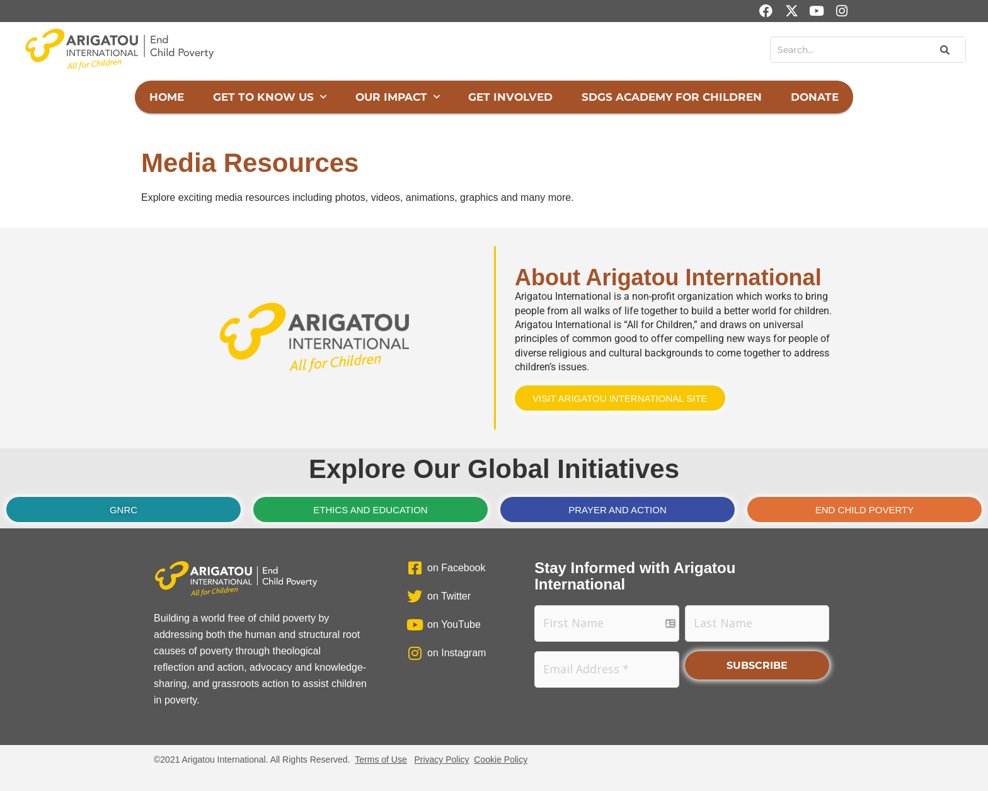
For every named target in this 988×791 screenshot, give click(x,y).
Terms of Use (380, 759)
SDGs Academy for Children (672, 97)
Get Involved (510, 97)
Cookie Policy (500, 759)
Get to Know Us (269, 97)
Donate (815, 97)
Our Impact (397, 97)
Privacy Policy (441, 759)
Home (166, 97)
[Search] (943, 49)
